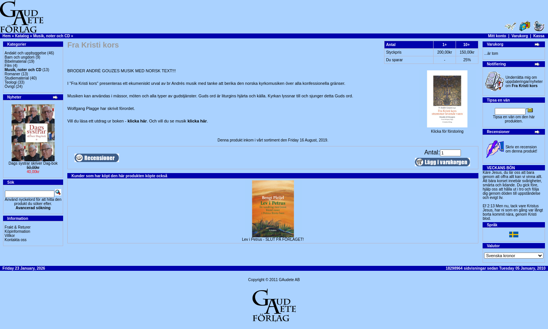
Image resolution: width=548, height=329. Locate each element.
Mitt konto (497, 36)
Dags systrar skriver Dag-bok (33, 163)
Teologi (11, 82)
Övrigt (10, 86)
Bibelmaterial (16, 61)
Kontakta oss (16, 240)
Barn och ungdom (20, 57)
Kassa (538, 36)
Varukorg (519, 36)
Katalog (22, 36)
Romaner (12, 74)
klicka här (137, 121)
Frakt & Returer (17, 227)
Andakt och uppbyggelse (25, 53)
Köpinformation (17, 231)
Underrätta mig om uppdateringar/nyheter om (524, 81)
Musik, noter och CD (51, 36)
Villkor (10, 236)
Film (8, 66)
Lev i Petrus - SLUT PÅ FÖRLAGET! (273, 239)
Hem (7, 36)
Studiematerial (17, 78)
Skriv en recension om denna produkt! (521, 149)
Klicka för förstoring (447, 130)
